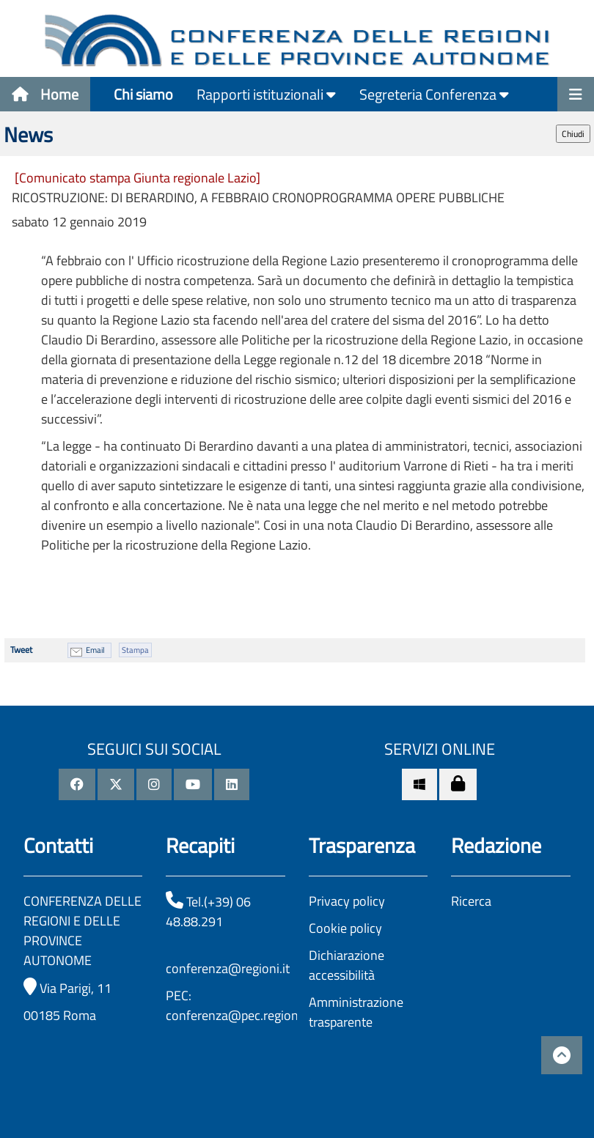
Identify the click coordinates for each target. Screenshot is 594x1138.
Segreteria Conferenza (434, 94)
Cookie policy (345, 928)
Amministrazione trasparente (356, 1012)
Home (45, 94)
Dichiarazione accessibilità (346, 965)
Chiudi (573, 134)
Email (95, 650)
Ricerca (471, 901)
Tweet (21, 650)
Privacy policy (347, 901)
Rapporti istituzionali (266, 94)
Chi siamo (143, 94)
